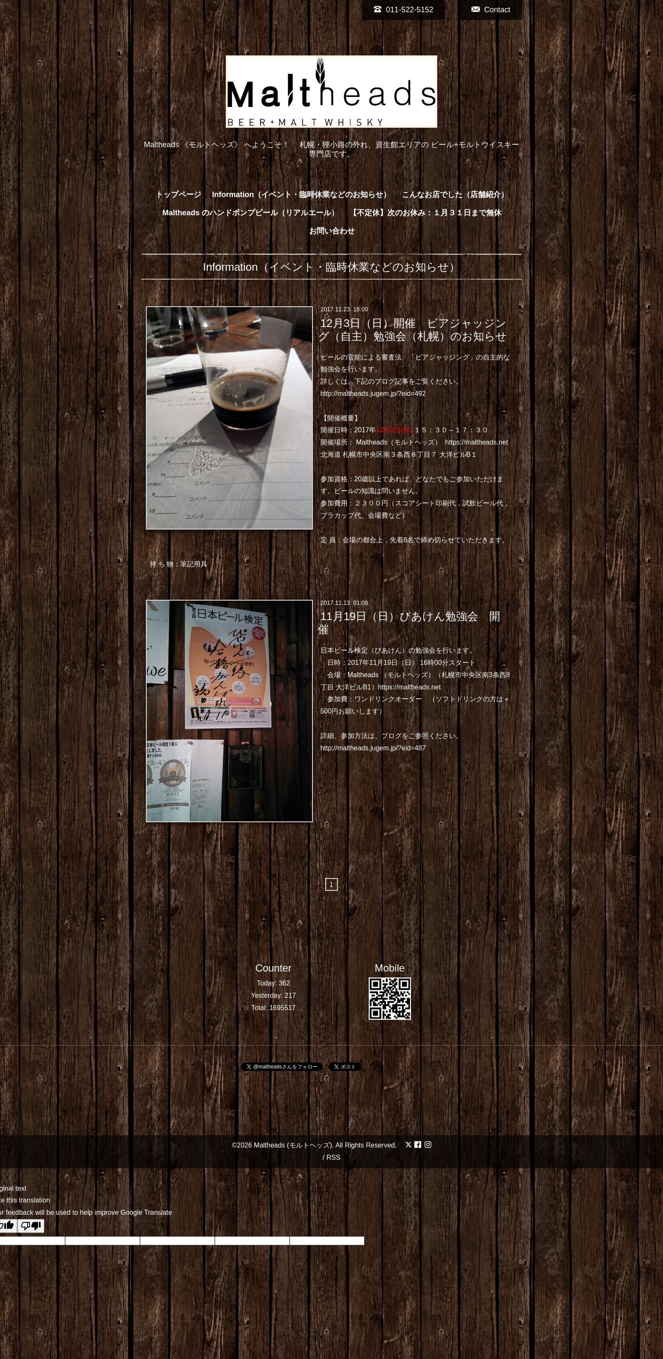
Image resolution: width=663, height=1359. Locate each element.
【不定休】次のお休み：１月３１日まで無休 (425, 213)
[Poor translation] (30, 1226)
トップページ (178, 194)
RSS (333, 1157)
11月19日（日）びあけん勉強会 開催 (409, 623)
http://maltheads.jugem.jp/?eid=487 (373, 748)
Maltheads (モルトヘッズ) (293, 1145)
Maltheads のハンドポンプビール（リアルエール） (250, 213)
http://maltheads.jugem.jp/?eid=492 (373, 393)
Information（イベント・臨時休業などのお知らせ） (301, 194)
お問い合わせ (332, 231)
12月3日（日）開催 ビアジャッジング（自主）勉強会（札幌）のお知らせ (412, 329)
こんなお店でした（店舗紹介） (455, 194)
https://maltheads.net (476, 442)
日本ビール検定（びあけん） (364, 650)
